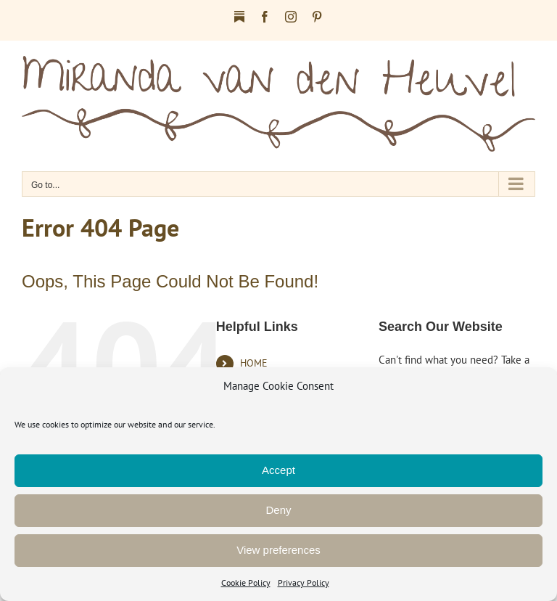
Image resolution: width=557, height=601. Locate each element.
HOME (254, 362)
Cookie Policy (246, 582)
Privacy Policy (303, 582)
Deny (278, 510)
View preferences (278, 550)
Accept (278, 470)
